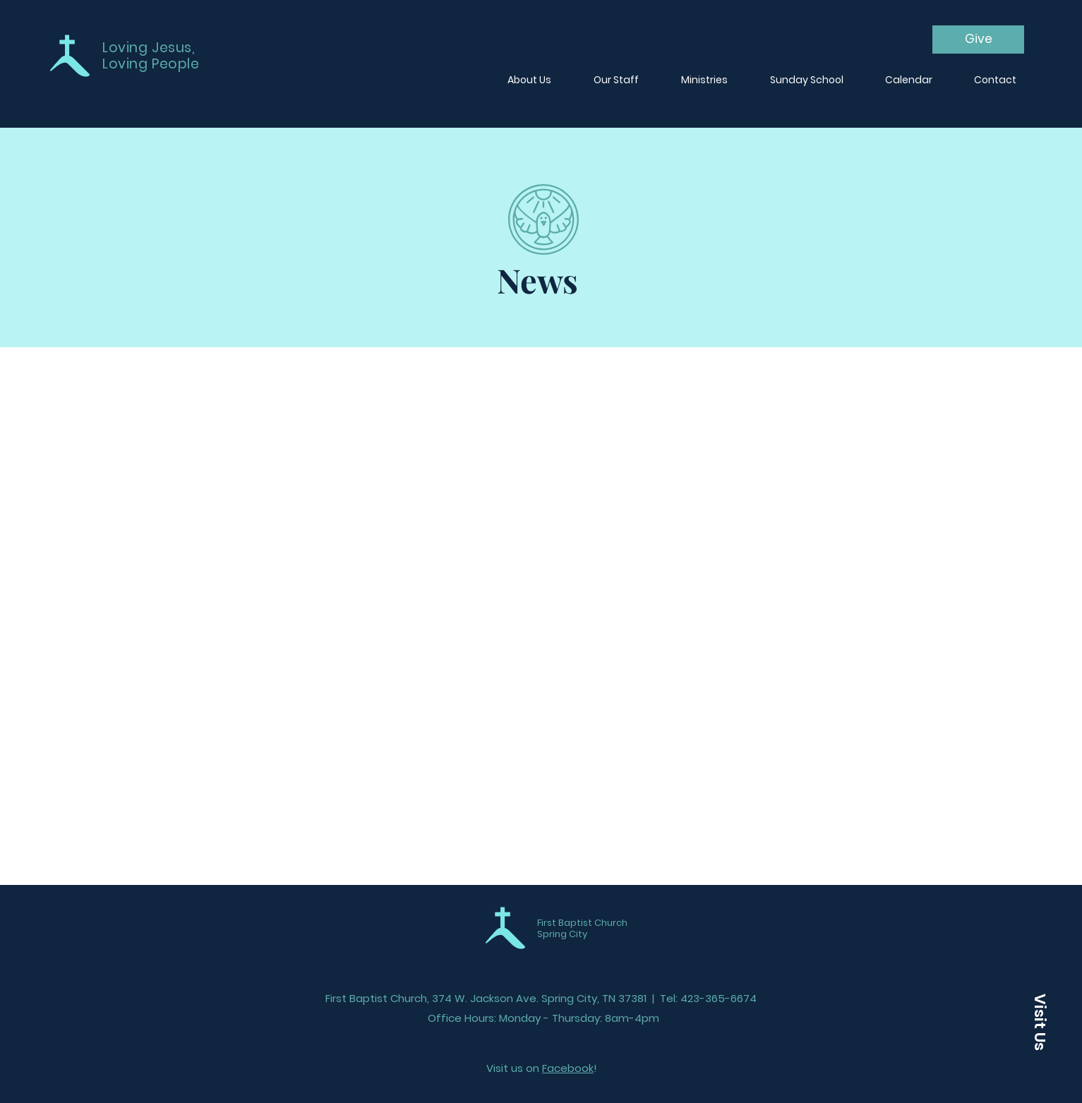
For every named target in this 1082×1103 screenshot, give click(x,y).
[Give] (978, 39)
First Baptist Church (582, 922)
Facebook (568, 1068)
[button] (1039, 1022)
